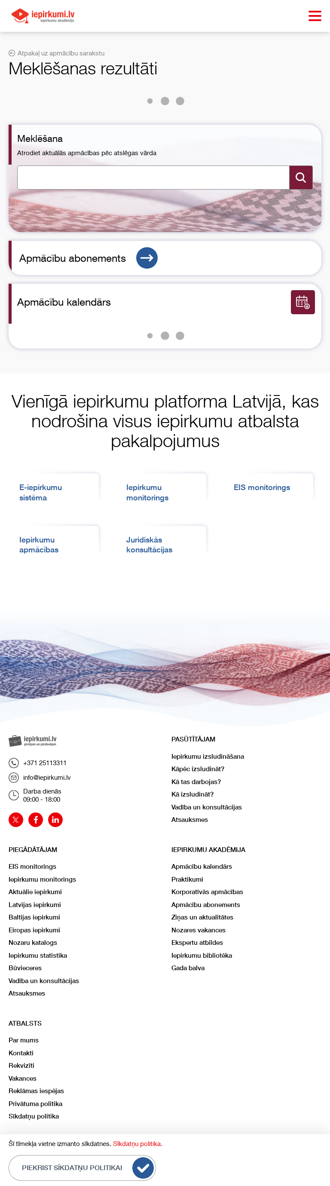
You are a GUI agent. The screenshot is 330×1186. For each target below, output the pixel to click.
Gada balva (188, 967)
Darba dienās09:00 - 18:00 (35, 795)
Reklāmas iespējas (36, 1090)
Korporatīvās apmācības (207, 891)
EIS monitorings (262, 487)
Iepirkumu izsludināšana (207, 756)
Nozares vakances (198, 930)
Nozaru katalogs (33, 942)
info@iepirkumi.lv (40, 777)
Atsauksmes (189, 819)
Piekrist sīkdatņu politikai (88, 1168)
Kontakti (21, 1053)
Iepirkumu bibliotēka (201, 955)
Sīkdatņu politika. (137, 1143)
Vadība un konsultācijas (206, 807)
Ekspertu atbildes (197, 942)
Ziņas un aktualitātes (202, 917)
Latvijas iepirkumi (35, 904)
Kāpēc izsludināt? (197, 768)
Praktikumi (187, 879)
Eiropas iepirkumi (34, 930)
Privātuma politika (35, 1103)
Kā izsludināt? (192, 794)
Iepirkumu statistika (38, 955)
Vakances (23, 1078)
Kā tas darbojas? (196, 781)
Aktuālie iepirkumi (35, 891)
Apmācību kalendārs (201, 866)
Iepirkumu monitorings (42, 879)
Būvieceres (25, 967)
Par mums (24, 1040)
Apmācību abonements (88, 258)
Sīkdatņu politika (34, 1116)
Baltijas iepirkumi (34, 917)
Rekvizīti (21, 1065)
